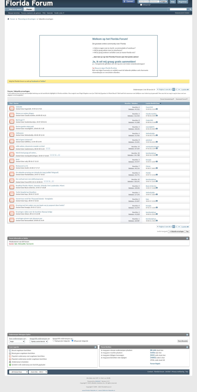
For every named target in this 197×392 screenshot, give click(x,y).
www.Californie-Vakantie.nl (106, 390)
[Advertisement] (98, 27)
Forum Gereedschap (166, 99)
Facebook (34, 81)
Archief (168, 372)
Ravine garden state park (25, 126)
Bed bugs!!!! (20, 120)
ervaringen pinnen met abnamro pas (29, 218)
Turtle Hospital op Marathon (26, 192)
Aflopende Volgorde (80, 341)
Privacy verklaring (178, 372)
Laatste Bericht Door (153, 103)
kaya (26, 194)
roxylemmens (29, 149)
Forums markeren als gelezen (31, 13)
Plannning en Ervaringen (27, 19)
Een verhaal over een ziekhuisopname (29, 179)
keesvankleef (29, 220)
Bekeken (135, 103)
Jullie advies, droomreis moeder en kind (30, 146)
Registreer (183, 2)
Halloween (20, 133)
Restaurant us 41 (22, 166)
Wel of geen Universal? (24, 140)
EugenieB (28, 109)
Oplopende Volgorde (61, 341)
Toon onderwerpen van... (18, 339)
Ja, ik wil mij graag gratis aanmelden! (114, 61)
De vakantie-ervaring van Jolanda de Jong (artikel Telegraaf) (37, 172)
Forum (29, 9)
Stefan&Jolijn (29, 135)
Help (173, 2)
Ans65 (27, 168)
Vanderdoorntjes (30, 122)
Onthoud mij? (145, 5)
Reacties (127, 103)
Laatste (185, 89)
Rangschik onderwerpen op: (40, 339)
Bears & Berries (30, 188)
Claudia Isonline (30, 115)
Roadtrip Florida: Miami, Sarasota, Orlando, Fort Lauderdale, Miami (40, 186)
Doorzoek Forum (181, 99)
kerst (17, 159)
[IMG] (152, 355)
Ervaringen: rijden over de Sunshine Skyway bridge (34, 212)
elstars (27, 214)
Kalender (50, 13)
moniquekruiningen (31, 156)
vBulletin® (98, 381)
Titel (10, 103)
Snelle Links (58, 13)
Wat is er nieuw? (15, 9)
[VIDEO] (153, 358)
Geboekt (19, 107)
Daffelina (28, 142)
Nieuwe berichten (14, 13)
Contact (150, 372)
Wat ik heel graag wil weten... (26, 153)
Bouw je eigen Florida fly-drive (106, 68)
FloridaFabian (29, 174)
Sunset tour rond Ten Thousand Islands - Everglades (34, 199)
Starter (16, 103)
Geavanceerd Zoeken (182, 13)
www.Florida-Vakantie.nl (89, 390)
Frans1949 (28, 182)
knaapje (27, 207)
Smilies (152, 353)
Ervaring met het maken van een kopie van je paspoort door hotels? (40, 205)
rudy (26, 161)
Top (187, 231)
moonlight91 (29, 129)
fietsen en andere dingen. (25, 113)
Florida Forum (159, 372)
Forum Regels (155, 364)
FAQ (44, 13)
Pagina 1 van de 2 (165, 89)
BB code (153, 350)
